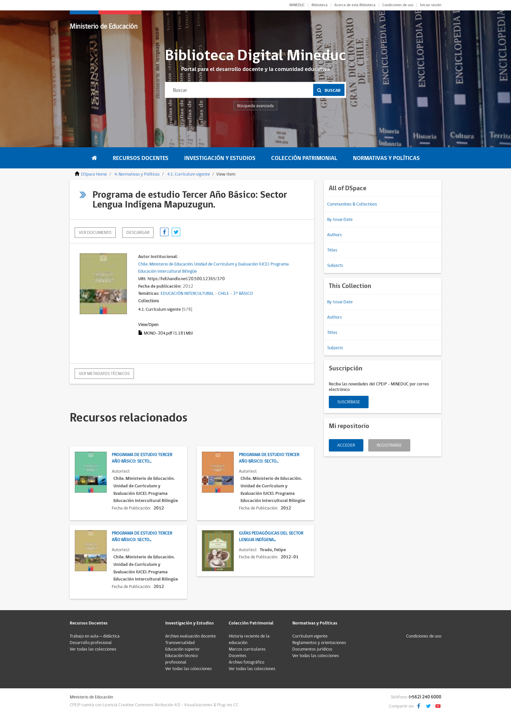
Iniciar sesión (430, 5)
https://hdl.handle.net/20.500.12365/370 (186, 279)
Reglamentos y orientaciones (319, 642)
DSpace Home (94, 174)
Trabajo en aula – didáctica (95, 636)
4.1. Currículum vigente (188, 174)
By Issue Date (340, 219)
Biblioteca (320, 5)
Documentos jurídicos (312, 649)
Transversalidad (180, 642)
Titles (332, 250)
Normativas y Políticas (386, 158)
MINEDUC (297, 5)
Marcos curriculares (247, 649)
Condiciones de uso (397, 5)
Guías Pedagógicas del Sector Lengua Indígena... (271, 536)
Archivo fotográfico (246, 662)
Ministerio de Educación (104, 26)
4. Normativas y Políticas (137, 174)
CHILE (223, 293)
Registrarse (389, 445)
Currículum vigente (310, 636)
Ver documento (95, 232)
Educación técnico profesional (181, 659)
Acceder (346, 445)
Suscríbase (348, 402)
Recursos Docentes (140, 158)
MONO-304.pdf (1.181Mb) (165, 333)
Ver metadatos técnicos (104, 373)
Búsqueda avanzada (255, 106)
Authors (334, 235)
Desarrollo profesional (91, 642)
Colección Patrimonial (304, 158)
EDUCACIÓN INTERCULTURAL (187, 293)
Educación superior (182, 649)
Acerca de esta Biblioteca (354, 5)
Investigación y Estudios (220, 158)
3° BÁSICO (243, 293)
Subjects (335, 265)
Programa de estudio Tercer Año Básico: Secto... (142, 458)
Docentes (237, 655)
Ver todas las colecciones (93, 649)
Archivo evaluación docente (190, 636)
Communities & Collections (352, 204)
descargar (137, 232)
